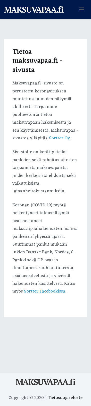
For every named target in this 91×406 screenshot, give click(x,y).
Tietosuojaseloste (65, 398)
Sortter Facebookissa (44, 291)
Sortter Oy (59, 138)
